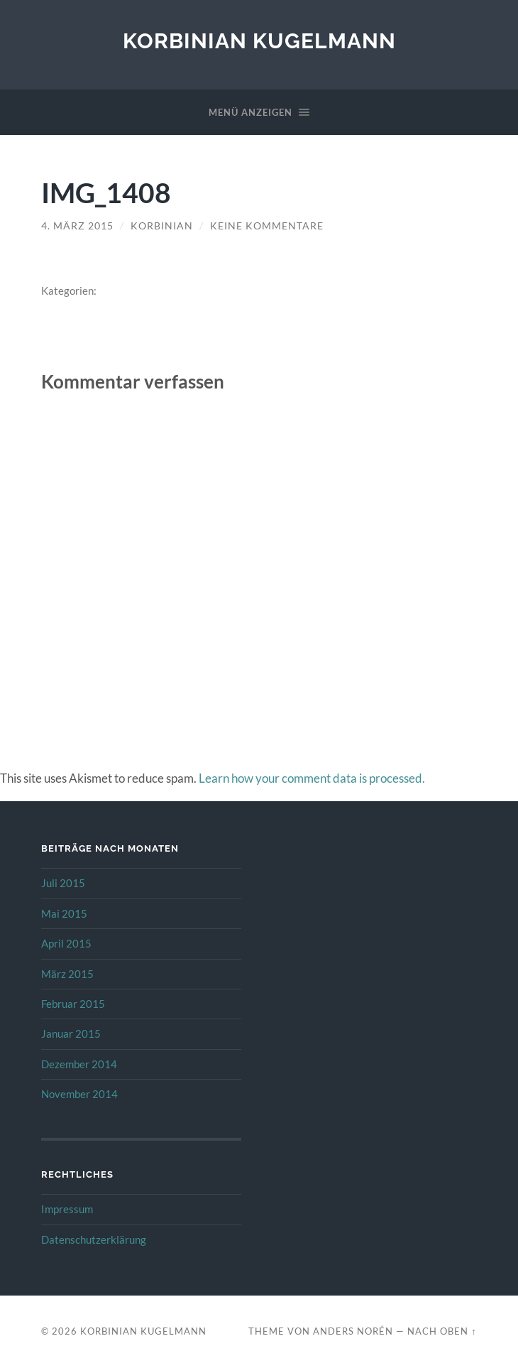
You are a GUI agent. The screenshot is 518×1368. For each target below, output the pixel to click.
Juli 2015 (63, 882)
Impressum (67, 1209)
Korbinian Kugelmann (259, 40)
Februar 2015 (73, 1003)
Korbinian (162, 226)
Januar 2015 (71, 1033)
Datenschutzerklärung (93, 1239)
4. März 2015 (77, 226)
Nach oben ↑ (441, 1331)
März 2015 (67, 973)
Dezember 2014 (79, 1064)
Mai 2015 (64, 913)
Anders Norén (353, 1331)
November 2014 (79, 1093)
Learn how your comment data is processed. (312, 778)
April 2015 (66, 943)
